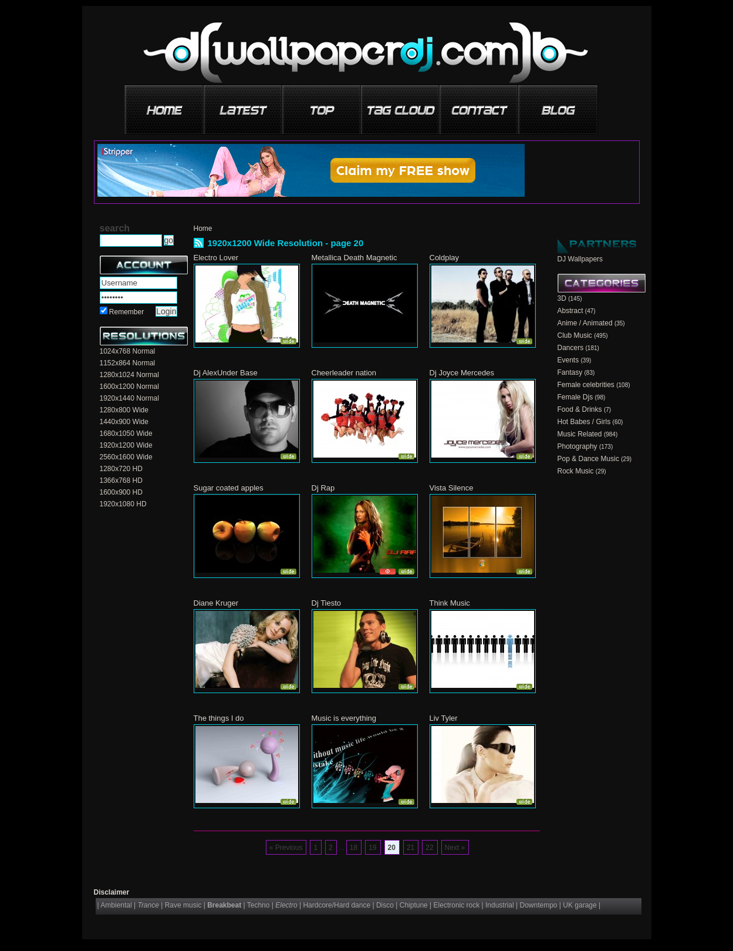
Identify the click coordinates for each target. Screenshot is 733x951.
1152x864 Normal (128, 363)
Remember (126, 312)
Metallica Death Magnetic (354, 257)
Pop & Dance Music (588, 459)
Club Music (575, 335)
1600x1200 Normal (129, 386)
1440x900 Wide (124, 422)
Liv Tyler (444, 718)
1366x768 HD (121, 480)
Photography (577, 446)
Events (568, 360)
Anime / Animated (585, 323)
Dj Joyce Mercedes (462, 372)
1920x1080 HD (123, 504)
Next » (455, 848)
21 (410, 848)
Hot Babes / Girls (584, 422)
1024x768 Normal (128, 351)
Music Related (580, 434)
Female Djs (575, 397)
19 (372, 848)
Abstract (570, 311)
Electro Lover (216, 257)
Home (203, 228)
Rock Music (576, 471)
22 (429, 848)
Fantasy (570, 372)
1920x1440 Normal (129, 398)
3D (562, 298)
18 (353, 848)
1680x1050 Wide (126, 433)
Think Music (450, 603)
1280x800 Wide (124, 410)
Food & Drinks (580, 409)
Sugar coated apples (229, 487)
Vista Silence (452, 487)
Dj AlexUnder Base (226, 372)
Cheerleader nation (344, 372)
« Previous (286, 848)
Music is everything (344, 718)
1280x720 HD (121, 469)
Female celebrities (586, 385)
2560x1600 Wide (126, 457)
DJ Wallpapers (580, 259)
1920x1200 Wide (126, 445)
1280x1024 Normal (129, 375)
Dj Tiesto (327, 603)
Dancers (571, 348)
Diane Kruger (216, 603)
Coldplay (445, 257)
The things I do (219, 718)
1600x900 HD (121, 492)
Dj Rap (323, 487)
